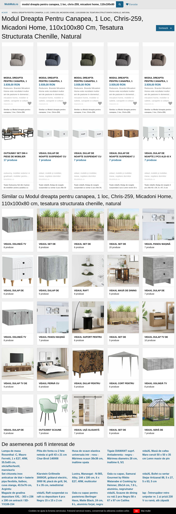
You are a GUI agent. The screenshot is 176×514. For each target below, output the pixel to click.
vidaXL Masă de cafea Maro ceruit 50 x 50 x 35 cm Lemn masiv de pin (156, 455)
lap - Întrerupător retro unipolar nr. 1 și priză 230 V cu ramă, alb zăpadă (157, 496)
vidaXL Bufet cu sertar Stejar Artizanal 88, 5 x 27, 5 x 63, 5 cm (157, 477)
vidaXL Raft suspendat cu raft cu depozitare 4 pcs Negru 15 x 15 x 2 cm (52, 496)
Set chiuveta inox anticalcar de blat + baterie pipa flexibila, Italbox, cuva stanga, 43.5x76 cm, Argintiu (18, 481)
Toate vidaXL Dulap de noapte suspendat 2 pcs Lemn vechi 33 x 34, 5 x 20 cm (123, 187)
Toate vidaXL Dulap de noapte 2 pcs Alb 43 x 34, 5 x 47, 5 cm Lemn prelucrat (157, 187)
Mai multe (146, 511)
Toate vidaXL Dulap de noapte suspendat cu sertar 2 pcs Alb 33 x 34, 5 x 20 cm (52, 187)
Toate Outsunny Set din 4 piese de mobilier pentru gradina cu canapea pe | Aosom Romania (17, 187)
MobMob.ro (11, 4)
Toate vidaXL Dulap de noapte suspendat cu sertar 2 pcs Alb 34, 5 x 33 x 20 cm (88, 187)
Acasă (4, 12)
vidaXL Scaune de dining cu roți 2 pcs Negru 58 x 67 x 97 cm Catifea (122, 496)
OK (136, 511)
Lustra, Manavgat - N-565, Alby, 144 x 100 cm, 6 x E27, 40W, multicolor (87, 477)
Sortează (163, 28)
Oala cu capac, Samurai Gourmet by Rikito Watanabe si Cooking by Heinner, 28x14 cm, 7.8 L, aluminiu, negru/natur (122, 481)
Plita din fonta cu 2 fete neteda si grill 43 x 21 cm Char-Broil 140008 (52, 455)
